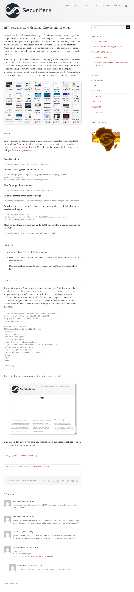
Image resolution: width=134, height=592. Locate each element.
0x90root (16, 547)
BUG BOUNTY (98, 80)
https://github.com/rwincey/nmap (20, 455)
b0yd (7, 466)
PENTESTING (28, 466)
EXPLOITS (96, 91)
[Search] (128, 27)
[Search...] (108, 27)
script (55, 69)
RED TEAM (97, 101)
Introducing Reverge (100, 57)
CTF (94, 85)
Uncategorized (98, 112)
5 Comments (47, 466)
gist (40, 35)
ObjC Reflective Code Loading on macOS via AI (109, 46)
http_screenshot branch (25, 147)
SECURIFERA (37, 466)
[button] (126, 5)
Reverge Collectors (100, 41)
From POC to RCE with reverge (104, 52)
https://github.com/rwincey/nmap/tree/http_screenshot (33, 556)
